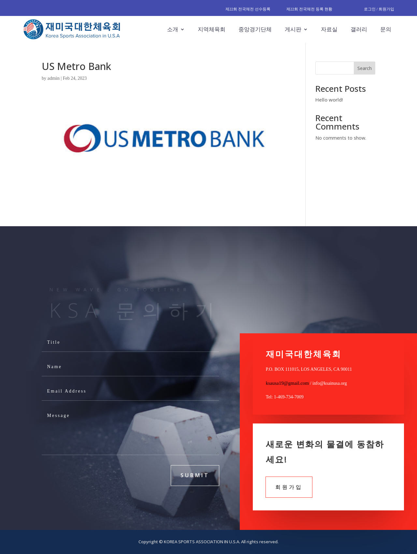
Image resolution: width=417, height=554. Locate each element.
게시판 (293, 29)
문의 (385, 29)
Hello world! (329, 99)
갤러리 (359, 29)
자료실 (329, 29)
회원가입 (289, 487)
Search (364, 68)
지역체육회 (211, 29)
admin (54, 78)
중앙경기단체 (255, 29)
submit (194, 475)
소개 (172, 29)
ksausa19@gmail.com (287, 383)
